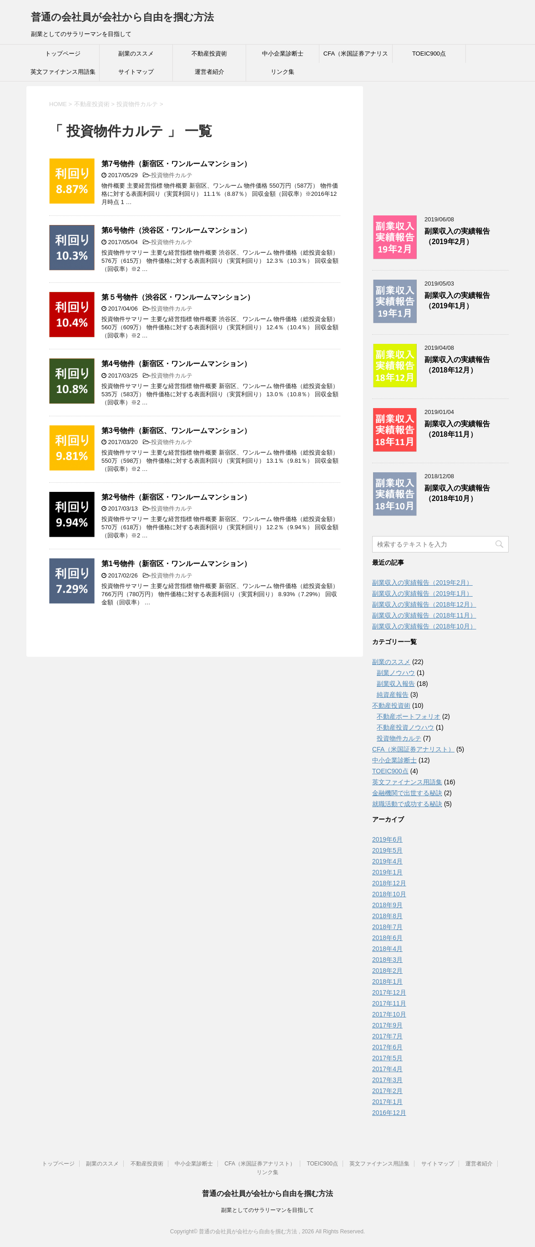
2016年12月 (389, 1112)
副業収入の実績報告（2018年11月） (457, 429)
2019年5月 (387, 850)
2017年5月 (387, 1058)
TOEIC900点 (429, 53)
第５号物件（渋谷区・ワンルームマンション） (177, 297)
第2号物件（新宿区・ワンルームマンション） (176, 497)
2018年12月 (389, 883)
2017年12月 (389, 992)
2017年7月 (387, 1036)
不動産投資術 (209, 53)
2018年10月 (389, 894)
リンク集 (282, 71)
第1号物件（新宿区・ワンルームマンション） (176, 563)
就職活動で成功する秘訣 (407, 803)
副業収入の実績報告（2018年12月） (457, 365)
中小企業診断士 (282, 53)
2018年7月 (387, 926)
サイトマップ (136, 71)
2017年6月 (387, 1047)
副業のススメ (136, 53)
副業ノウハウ (396, 672)
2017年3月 (387, 1079)
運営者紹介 (209, 71)
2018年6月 (387, 937)
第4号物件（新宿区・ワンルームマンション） (176, 364)
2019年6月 (387, 839)
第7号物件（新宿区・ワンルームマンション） (176, 164)
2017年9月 (387, 1025)
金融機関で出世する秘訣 (407, 793)
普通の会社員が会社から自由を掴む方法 (122, 17)
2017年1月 (387, 1101)
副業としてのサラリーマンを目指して (267, 1210)
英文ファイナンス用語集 (63, 71)
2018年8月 (387, 916)
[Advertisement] (440, 143)
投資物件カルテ (171, 175)
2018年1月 (387, 981)
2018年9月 (387, 905)
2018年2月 (387, 970)
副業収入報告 (396, 683)
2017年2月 (387, 1090)
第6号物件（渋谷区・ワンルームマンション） (176, 230)
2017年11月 (389, 1003)
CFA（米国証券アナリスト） (355, 56)
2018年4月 (387, 948)
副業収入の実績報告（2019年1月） (457, 300)
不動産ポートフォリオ (408, 716)
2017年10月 (389, 1014)
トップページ (63, 53)
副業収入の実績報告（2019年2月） (457, 236)
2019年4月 (387, 861)
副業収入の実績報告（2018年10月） (457, 493)
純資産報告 (393, 694)
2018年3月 (387, 959)
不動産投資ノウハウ (405, 727)
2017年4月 (387, 1069)
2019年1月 (387, 872)
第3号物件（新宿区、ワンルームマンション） (176, 430)
